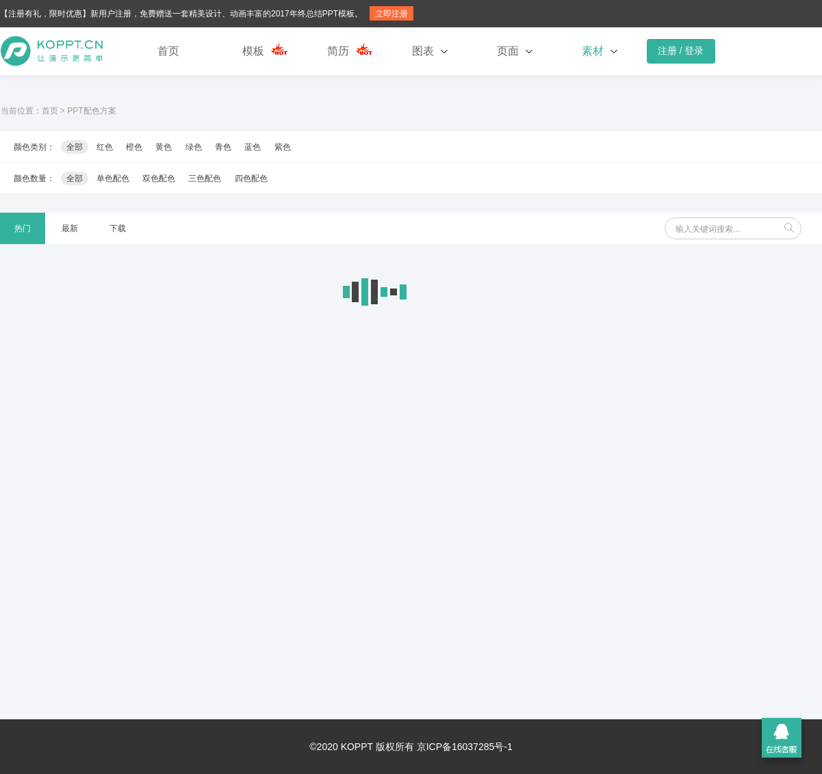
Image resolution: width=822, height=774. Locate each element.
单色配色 (113, 178)
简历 (338, 51)
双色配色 (158, 178)
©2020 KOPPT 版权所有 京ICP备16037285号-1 (410, 746)
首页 (168, 51)
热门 (22, 228)
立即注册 (391, 13)
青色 (223, 147)
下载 (118, 228)
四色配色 (251, 178)
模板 (253, 51)
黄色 (163, 147)
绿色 (193, 147)
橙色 (134, 147)
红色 (105, 147)
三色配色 (204, 178)
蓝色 (252, 147)
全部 (74, 147)
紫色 (282, 147)
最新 (70, 228)
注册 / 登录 (681, 50)
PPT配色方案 (91, 111)
